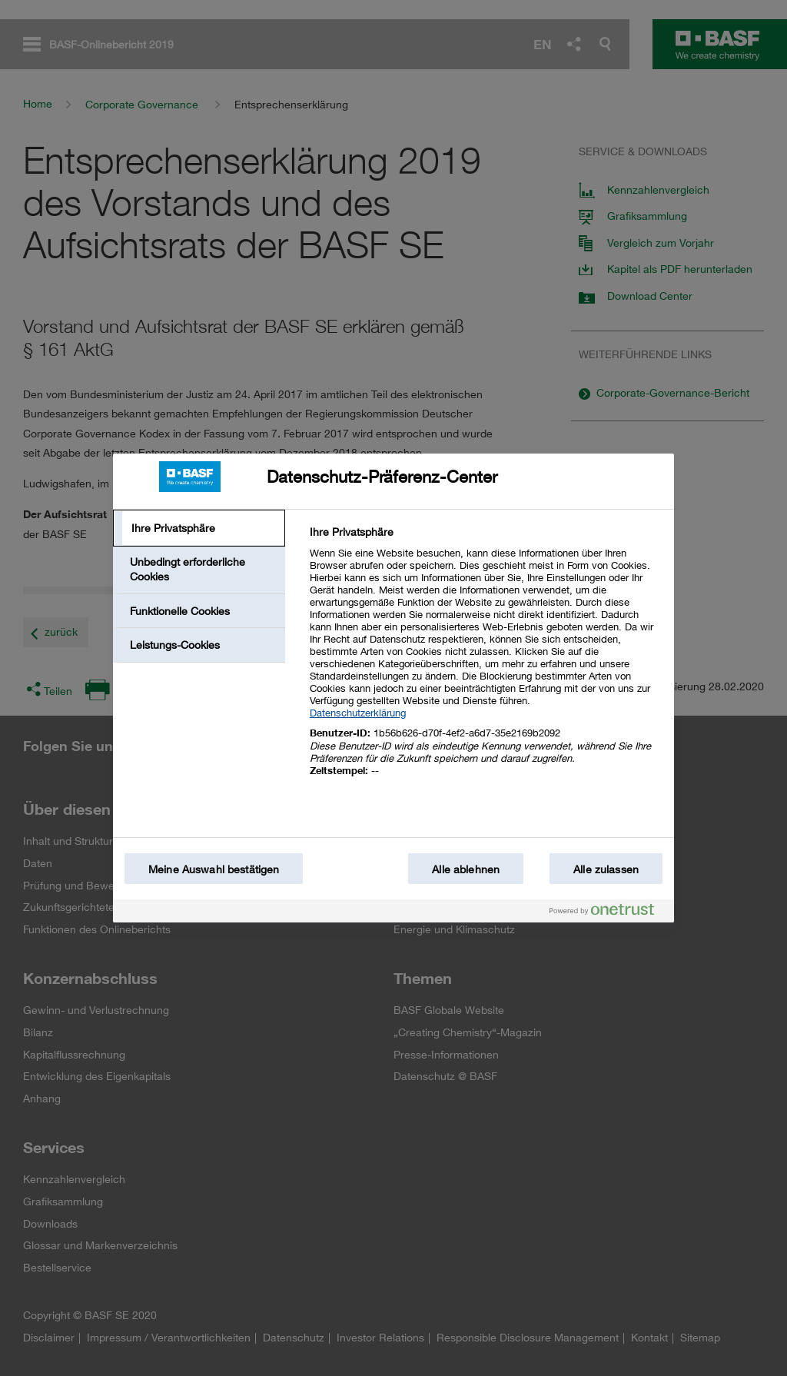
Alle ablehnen (466, 869)
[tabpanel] (485, 660)
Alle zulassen (606, 869)
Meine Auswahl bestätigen (213, 869)
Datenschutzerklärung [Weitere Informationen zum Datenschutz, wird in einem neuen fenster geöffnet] (358, 712)
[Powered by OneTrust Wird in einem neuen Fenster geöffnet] (608, 912)
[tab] (199, 528)
